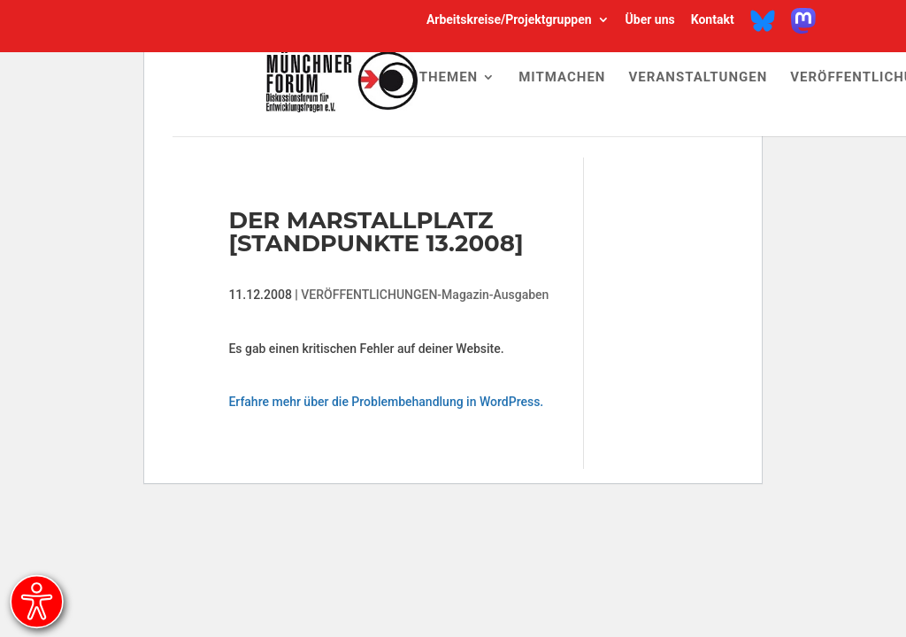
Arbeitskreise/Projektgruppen (509, 20)
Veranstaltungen (697, 78)
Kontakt (712, 20)
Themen (448, 78)
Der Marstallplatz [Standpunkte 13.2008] (375, 231)
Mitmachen (561, 78)
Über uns (650, 20)
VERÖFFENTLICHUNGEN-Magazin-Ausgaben (425, 295)
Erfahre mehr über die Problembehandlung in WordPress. (385, 402)
